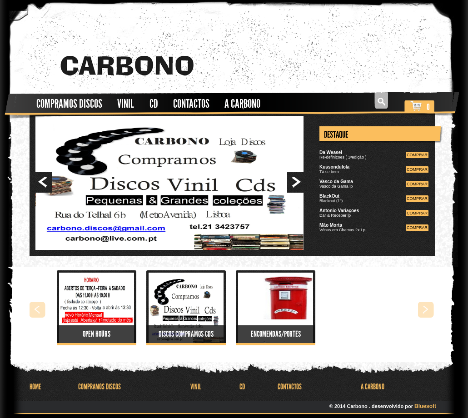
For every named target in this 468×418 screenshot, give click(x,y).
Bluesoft (425, 406)
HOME (35, 387)
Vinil (125, 103)
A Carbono (242, 103)
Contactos (191, 103)
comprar (417, 155)
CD (153, 103)
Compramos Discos (69, 103)
